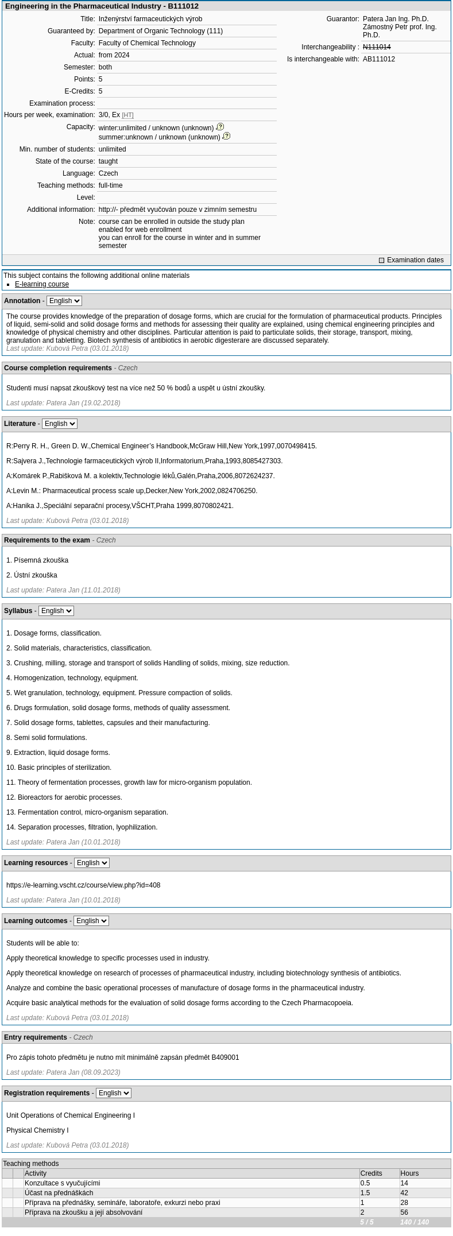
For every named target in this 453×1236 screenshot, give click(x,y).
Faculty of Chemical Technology (147, 43)
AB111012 (379, 59)
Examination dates (415, 260)
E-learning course (42, 284)
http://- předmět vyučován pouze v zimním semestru (178, 210)
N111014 (377, 47)
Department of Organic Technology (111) (161, 31)
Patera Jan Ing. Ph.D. (396, 19)
